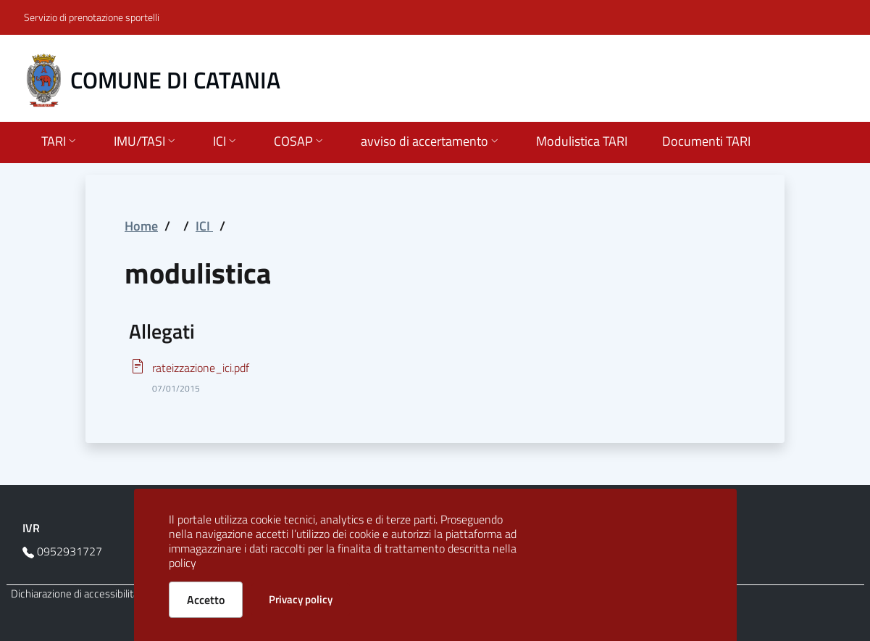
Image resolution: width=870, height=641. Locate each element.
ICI (204, 226)
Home (141, 226)
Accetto (206, 599)
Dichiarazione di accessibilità (74, 593)
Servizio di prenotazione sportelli (91, 17)
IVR (31, 528)
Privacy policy (300, 599)
